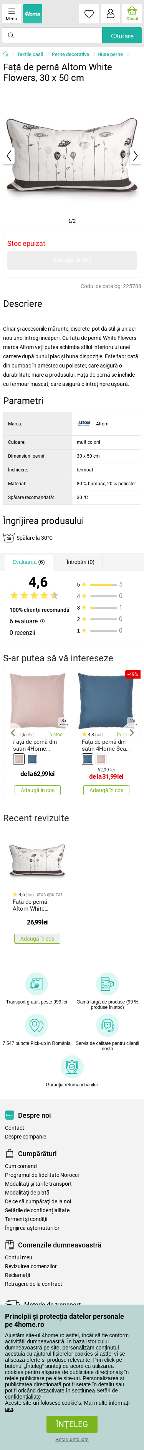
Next (131, 732)
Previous (13, 732)
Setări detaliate (72, 1439)
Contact (14, 1128)
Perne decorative (70, 54)
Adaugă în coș (72, 260)
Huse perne (110, 54)
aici (9, 1409)
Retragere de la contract (33, 1284)
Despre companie (25, 1137)
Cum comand (21, 1166)
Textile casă (30, 54)
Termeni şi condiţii (26, 1219)
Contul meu (18, 1258)
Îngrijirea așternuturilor (32, 1228)
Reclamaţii (17, 1275)
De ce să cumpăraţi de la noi (38, 1201)
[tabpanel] (72, 156)
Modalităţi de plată (27, 1193)
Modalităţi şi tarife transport (38, 1184)
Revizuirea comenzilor (31, 1266)
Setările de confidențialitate (37, 1210)
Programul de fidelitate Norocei (42, 1175)
